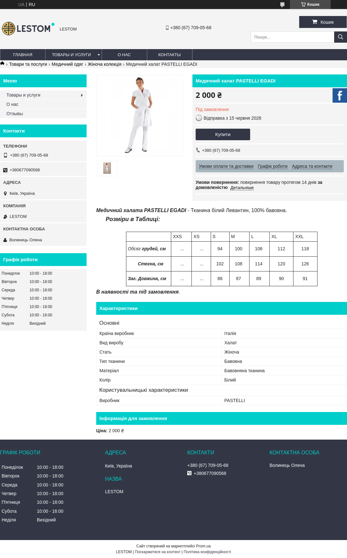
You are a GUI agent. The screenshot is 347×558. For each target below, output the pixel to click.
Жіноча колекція (105, 64)
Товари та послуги (28, 64)
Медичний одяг (67, 64)
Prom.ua (203, 546)
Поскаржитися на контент (158, 552)
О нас (124, 54)
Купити (223, 134)
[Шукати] (340, 37)
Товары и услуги (71, 54)
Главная (22, 54)
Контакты (169, 54)
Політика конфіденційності (207, 552)
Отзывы (14, 113)
